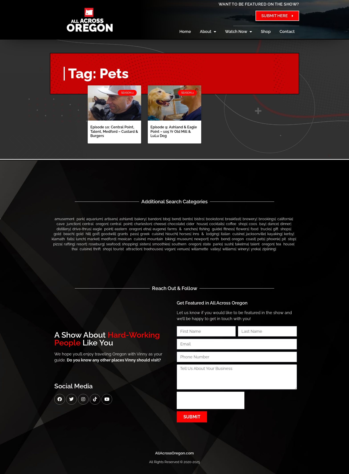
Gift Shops (281, 229)
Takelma (241, 244)
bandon (154, 219)
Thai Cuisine (81, 249)
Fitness (228, 229)
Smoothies (160, 244)
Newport (201, 239)
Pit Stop (288, 239)
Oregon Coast (243, 239)
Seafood (113, 244)
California (284, 219)
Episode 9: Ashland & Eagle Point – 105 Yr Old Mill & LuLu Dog (173, 131)
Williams (228, 249)
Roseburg (96, 244)
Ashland (125, 219)
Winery (243, 249)
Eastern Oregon (128, 229)
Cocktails (216, 224)
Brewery (249, 219)
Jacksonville (255, 234)
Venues (183, 249)
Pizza (57, 244)
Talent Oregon (262, 244)
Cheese (159, 224)
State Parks (212, 244)
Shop (266, 31)
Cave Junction (68, 224)
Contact (287, 31)
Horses (185, 234)
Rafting (69, 244)
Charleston (142, 224)
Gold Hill (83, 234)
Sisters (145, 244)
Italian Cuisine (232, 234)
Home (185, 31)
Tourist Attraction (127, 249)
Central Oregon (95, 224)
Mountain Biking (161, 239)
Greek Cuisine (151, 234)
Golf (95, 234)
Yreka (255, 249)
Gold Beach (64, 234)
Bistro (199, 219)
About (208, 31)
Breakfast (232, 219)
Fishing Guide (210, 229)
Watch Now (238, 31)
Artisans (110, 219)
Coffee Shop (236, 224)
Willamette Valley (205, 249)
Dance (273, 224)
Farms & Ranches (182, 229)
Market (93, 239)
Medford (108, 239)
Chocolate (176, 224)
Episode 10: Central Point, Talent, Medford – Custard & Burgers (114, 131)
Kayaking (274, 234)
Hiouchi (171, 234)
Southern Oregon (186, 244)
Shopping (129, 244)
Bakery (140, 219)
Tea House (285, 244)
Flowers (242, 229)
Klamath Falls (63, 239)
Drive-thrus (81, 229)
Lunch (80, 239)
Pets (260, 239)
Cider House (196, 224)
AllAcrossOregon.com (174, 453)
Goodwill (108, 234)
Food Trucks (261, 229)
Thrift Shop (102, 249)
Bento (187, 219)
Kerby (288, 234)
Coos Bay (257, 224)
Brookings (267, 219)
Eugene (159, 229)
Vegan (169, 249)
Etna (146, 229)
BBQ (166, 219)
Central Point (121, 224)
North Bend (219, 239)
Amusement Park (69, 219)
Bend (176, 219)
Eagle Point (102, 229)
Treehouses (153, 249)
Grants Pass (128, 234)
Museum (184, 239)
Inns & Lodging (206, 234)
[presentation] (210, 400)
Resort (81, 244)
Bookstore (214, 219)
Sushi (228, 244)
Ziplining (268, 249)
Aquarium (94, 219)
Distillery (63, 229)
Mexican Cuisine (131, 239)
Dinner (285, 224)
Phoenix (273, 239)
